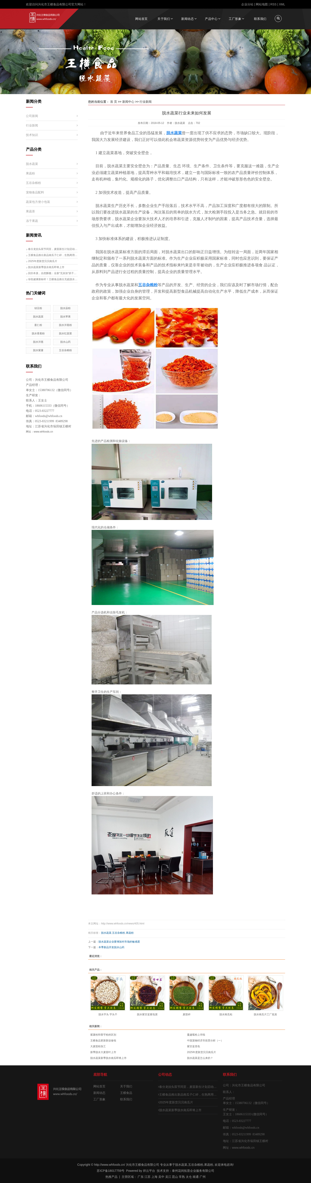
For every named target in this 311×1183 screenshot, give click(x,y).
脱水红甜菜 (65, 333)
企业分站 (247, 4)
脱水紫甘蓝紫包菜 (147, 1014)
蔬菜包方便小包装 (38, 202)
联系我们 (260, 19)
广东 (141, 1176)
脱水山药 (65, 341)
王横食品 (126, 1093)
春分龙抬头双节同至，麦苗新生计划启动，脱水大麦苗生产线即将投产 (53, 249)
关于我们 (163, 19)
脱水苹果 (65, 316)
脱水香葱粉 (38, 333)
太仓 (189, 1176)
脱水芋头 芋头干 (107, 1014)
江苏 (147, 1176)
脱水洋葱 (38, 341)
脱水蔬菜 (32, 164)
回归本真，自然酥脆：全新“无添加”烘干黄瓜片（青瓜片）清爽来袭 (53, 273)
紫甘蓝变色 (193, 1046)
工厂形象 (235, 19)
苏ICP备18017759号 (110, 1170)
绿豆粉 (38, 308)
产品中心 (211, 19)
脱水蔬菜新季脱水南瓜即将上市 (46, 267)
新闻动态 (187, 19)
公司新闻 (32, 116)
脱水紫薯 (38, 350)
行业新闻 (32, 125)
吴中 (161, 1176)
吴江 (168, 1176)
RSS (273, 4)
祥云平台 (149, 1170)
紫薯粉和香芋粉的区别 (103, 1034)
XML (282, 4)
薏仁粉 (38, 325)
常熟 (182, 1176)
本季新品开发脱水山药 (111, 947)
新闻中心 (128, 101)
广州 (203, 1176)
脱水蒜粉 (65, 308)
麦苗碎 (186, 1014)
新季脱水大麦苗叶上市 (103, 1052)
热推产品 (111, 1176)
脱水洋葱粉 (65, 325)
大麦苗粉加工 (98, 1046)
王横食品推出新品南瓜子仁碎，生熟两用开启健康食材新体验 (53, 255)
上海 (154, 1176)
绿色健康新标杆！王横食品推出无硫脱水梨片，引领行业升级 (53, 279)
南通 (196, 1176)
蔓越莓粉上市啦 (196, 1034)
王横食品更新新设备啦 (103, 1040)
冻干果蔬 (32, 221)
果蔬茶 (30, 211)
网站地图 (262, 4)
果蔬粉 (30, 173)
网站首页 (141, 19)
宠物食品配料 (35, 192)
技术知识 (32, 135)
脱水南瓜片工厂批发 (265, 1014)
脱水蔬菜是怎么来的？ (200, 1058)
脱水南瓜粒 (225, 1014)
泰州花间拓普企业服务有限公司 (193, 1170)
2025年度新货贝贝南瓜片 (42, 261)
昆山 (175, 1176)
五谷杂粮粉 (33, 183)
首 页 (113, 101)
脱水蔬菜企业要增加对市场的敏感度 (119, 941)
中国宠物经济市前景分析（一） (205, 1040)
